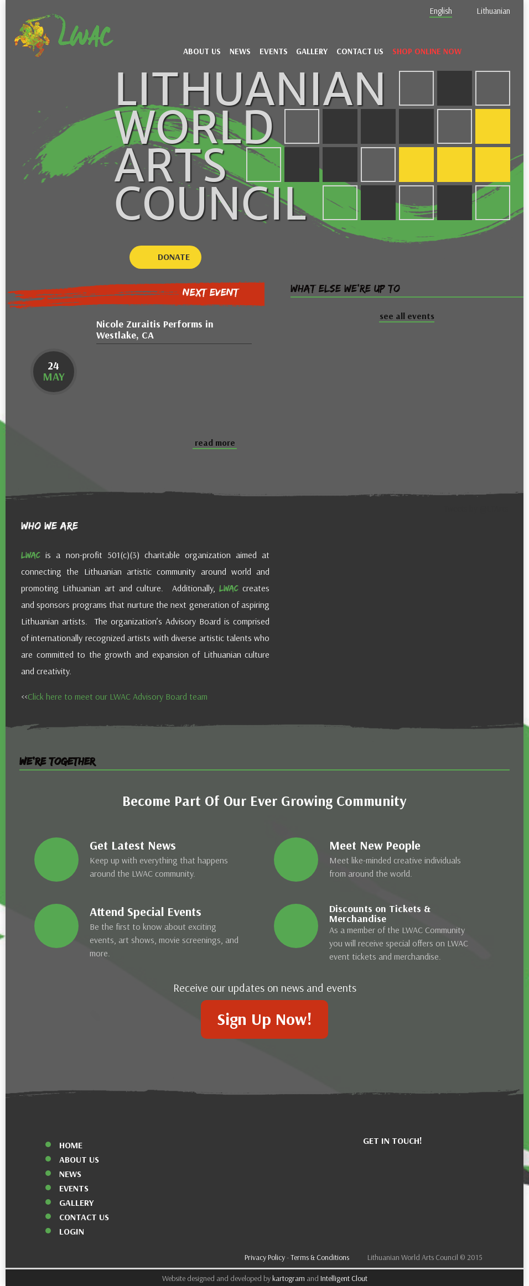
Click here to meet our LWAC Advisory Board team (118, 696)
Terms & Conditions (320, 1257)
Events (274, 51)
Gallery (312, 51)
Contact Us (359, 51)
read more (215, 443)
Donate (174, 257)
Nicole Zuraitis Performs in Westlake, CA (155, 330)
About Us (202, 51)
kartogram (288, 1278)
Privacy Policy (265, 1257)
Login (71, 1231)
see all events (407, 316)
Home (70, 1145)
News (240, 51)
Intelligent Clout (343, 1278)
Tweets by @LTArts (476, 509)
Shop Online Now (426, 51)
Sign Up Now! (264, 1019)
